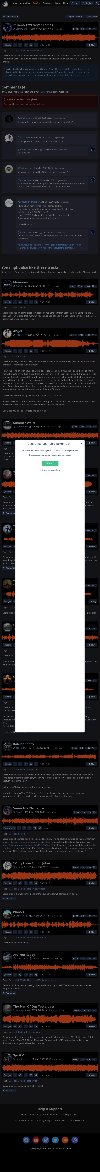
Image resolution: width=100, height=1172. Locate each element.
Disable (50, 463)
